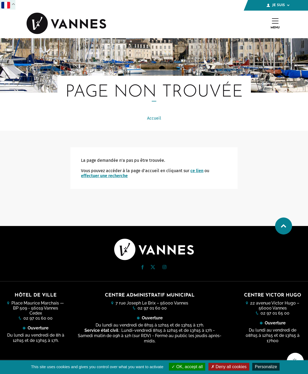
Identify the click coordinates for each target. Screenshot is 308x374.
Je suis (278, 5)
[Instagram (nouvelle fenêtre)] (164, 268)
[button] (143, 267)
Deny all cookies (229, 366)
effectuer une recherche (104, 175)
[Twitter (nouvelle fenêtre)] (153, 268)
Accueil (154, 118)
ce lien (196, 170)
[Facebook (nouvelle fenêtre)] (142, 268)
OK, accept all (187, 366)
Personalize (266, 366)
